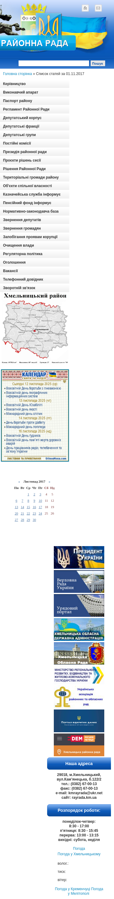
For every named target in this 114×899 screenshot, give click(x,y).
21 (22, 513)
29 (28, 519)
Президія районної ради (25, 152)
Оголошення (14, 262)
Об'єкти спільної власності (27, 186)
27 (16, 519)
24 (40, 513)
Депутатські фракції (21, 126)
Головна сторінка (17, 74)
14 (22, 507)
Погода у (79, 854)
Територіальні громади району (31, 177)
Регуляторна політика (22, 254)
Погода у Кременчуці (72, 889)
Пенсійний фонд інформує (27, 203)
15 (28, 507)
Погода (79, 848)
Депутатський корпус (22, 118)
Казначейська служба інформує (31, 194)
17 (40, 507)
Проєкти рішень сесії (22, 160)
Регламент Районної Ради (26, 109)
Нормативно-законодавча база (31, 211)
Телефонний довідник (23, 279)
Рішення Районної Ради (24, 169)
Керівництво (14, 84)
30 (34, 519)
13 (16, 507)
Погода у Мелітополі (85, 891)
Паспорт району (17, 101)
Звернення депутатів (22, 220)
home (85, 8)
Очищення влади (18, 245)
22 (28, 513)
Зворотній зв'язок (19, 288)
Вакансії (10, 271)
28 (22, 519)
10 (40, 500)
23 (34, 513)
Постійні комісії (17, 143)
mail (98, 8)
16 (34, 507)
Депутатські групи (19, 135)
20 (16, 513)
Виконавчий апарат (20, 92)
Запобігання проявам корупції (30, 237)
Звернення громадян (22, 228)
